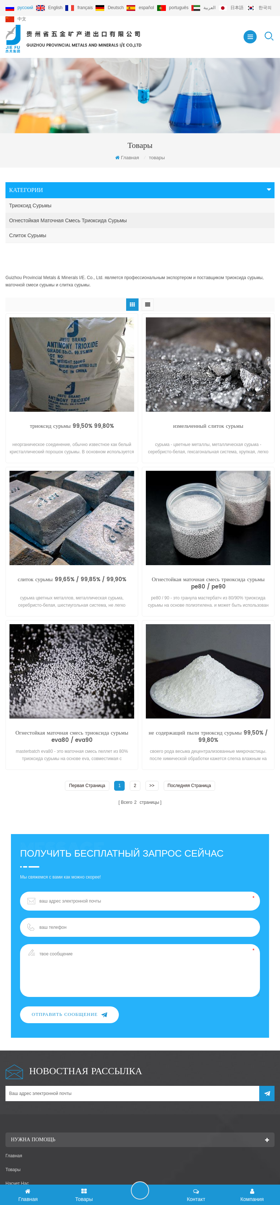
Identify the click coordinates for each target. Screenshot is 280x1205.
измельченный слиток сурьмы (208, 407)
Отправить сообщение (69, 994)
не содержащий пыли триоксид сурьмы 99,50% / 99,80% (208, 716)
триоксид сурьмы (30, 205)
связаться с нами (24, 1178)
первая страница (87, 765)
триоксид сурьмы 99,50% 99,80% (72, 407)
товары (12, 1151)
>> (152, 765)
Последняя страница (189, 765)
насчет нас (17, 1164)
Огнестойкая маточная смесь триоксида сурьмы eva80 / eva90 (71, 716)
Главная (127, 157)
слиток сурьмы (27, 235)
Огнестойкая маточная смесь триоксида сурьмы (68, 220)
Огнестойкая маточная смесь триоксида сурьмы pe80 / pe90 (208, 563)
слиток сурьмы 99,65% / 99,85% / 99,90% (72, 560)
